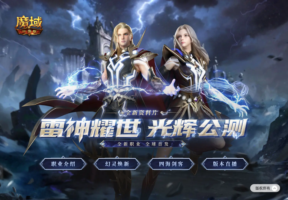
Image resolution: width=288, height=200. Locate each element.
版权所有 (266, 188)
